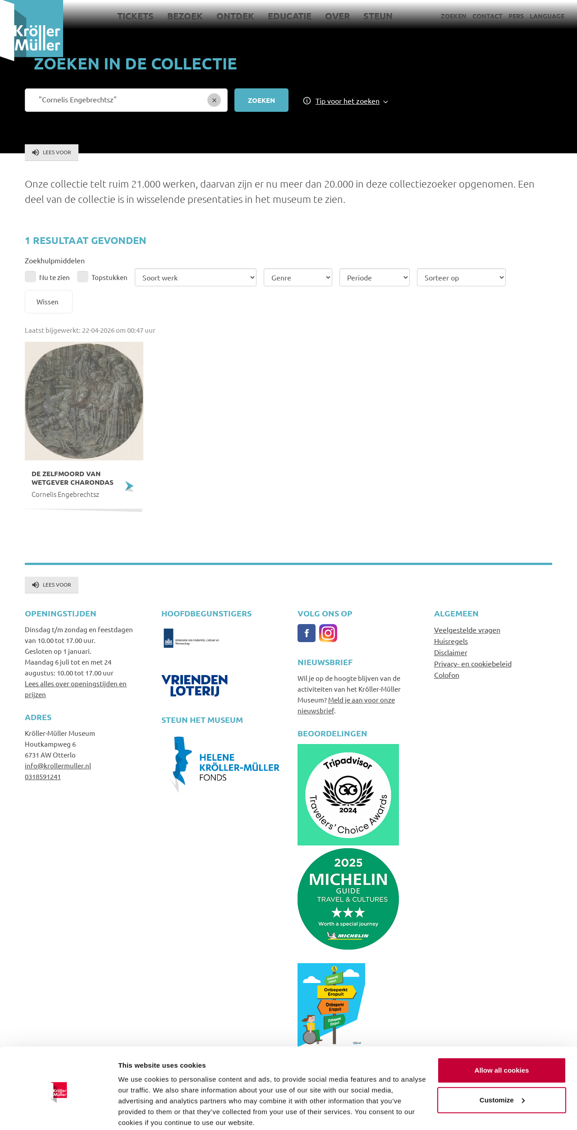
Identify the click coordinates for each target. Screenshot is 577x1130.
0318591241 (43, 776)
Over (337, 16)
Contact (487, 16)
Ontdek (235, 16)
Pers (516, 16)
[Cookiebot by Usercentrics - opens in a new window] (58, 1112)
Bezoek (185, 16)
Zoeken (454, 16)
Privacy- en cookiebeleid (473, 663)
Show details (139, 1112)
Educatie (289, 16)
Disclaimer (450, 652)
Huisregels (451, 640)
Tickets (135, 16)
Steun (378, 16)
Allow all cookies (502, 1035)
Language (547, 16)
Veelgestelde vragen (467, 629)
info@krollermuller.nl (58, 765)
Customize (502, 1064)
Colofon (446, 674)
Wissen (48, 301)
